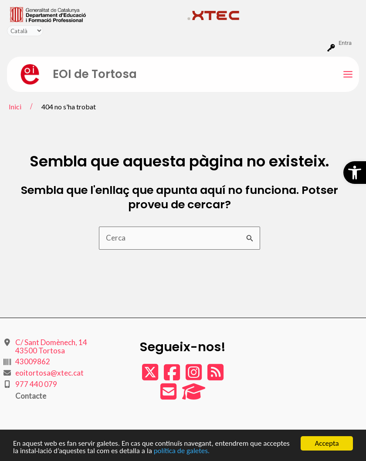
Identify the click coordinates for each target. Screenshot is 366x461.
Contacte (30, 395)
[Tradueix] (25, 30)
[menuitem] (95, 14)
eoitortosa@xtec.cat (49, 372)
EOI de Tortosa (95, 74)
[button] (354, 172)
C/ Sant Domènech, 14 (51, 346)
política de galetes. (182, 451)
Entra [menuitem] (345, 43)
